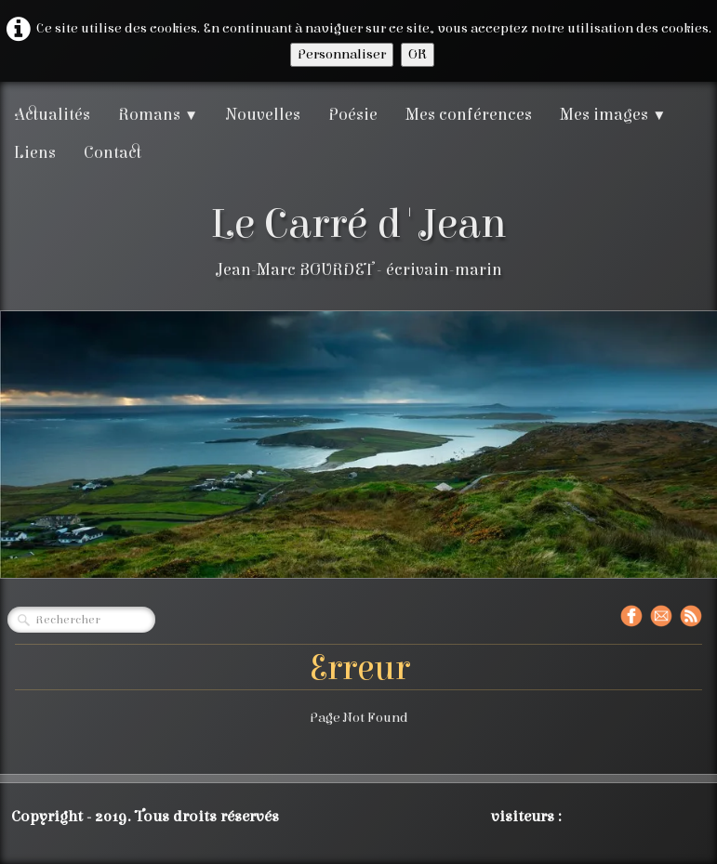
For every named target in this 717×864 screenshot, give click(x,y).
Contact (112, 153)
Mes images (613, 114)
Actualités (52, 114)
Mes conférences (468, 114)
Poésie (353, 114)
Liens (35, 153)
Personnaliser (342, 54)
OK (417, 54)
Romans (158, 114)
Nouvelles (263, 114)
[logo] (358, 240)
